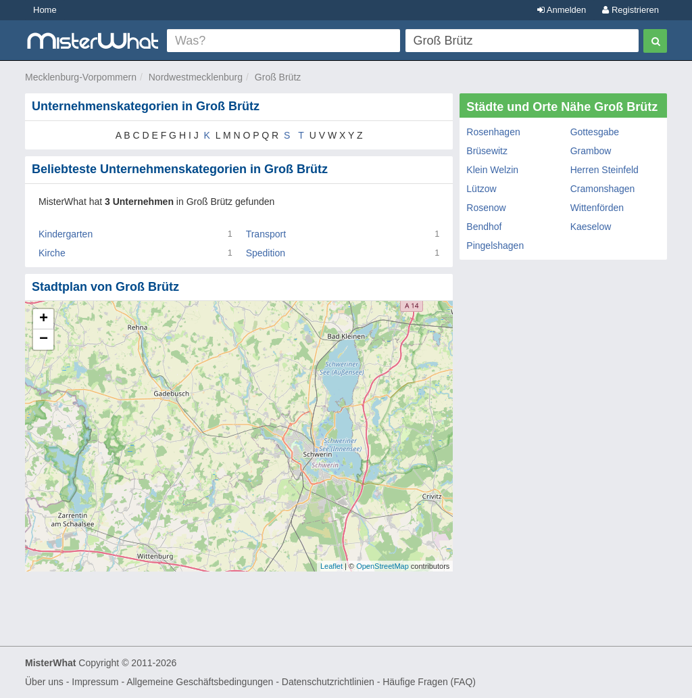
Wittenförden (597, 207)
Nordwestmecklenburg (196, 77)
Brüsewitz (487, 150)
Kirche (52, 253)
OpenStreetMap (382, 566)
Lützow (481, 188)
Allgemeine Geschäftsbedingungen (199, 681)
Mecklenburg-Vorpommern (81, 77)
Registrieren (630, 10)
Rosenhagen (493, 131)
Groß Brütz (278, 77)
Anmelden (561, 10)
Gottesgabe (594, 131)
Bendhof (483, 226)
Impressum (95, 681)
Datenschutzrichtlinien (328, 681)
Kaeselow (591, 226)
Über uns (44, 681)
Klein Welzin (492, 169)
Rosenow (485, 207)
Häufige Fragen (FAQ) (429, 681)
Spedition (265, 253)
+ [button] (43, 319)
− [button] (43, 339)
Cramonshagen (602, 188)
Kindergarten (66, 234)
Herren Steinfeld (604, 169)
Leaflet (331, 566)
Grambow (591, 150)
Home (45, 10)
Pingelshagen (495, 245)
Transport (266, 234)
